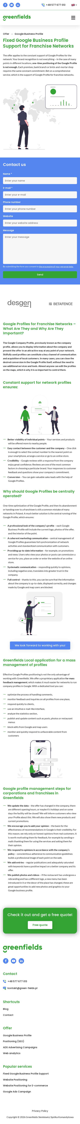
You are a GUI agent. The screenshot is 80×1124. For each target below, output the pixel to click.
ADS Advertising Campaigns (20, 1047)
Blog (5, 1009)
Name (7, 173)
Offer (6, 34)
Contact (8, 1015)
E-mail (7, 188)
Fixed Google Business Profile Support (26, 1073)
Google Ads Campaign (17, 1091)
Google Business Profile (29, 34)
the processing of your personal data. (56, 266)
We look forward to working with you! (40, 645)
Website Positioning (15, 1079)
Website (8, 216)
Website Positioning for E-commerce (25, 1085)
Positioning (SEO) (13, 1041)
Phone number (12, 202)
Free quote (40, 925)
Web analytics (11, 1053)
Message (8, 230)
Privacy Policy (40, 1111)
